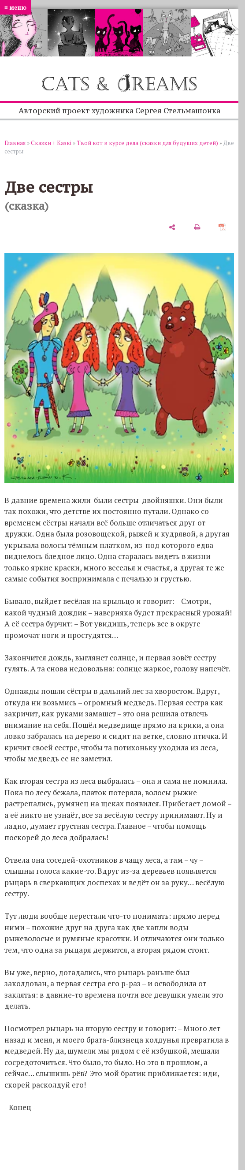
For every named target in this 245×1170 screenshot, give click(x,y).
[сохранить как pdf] (222, 226)
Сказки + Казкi (51, 143)
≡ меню (15, 7)
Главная (15, 143)
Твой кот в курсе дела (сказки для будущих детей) (147, 143)
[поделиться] (172, 226)
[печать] (197, 226)
